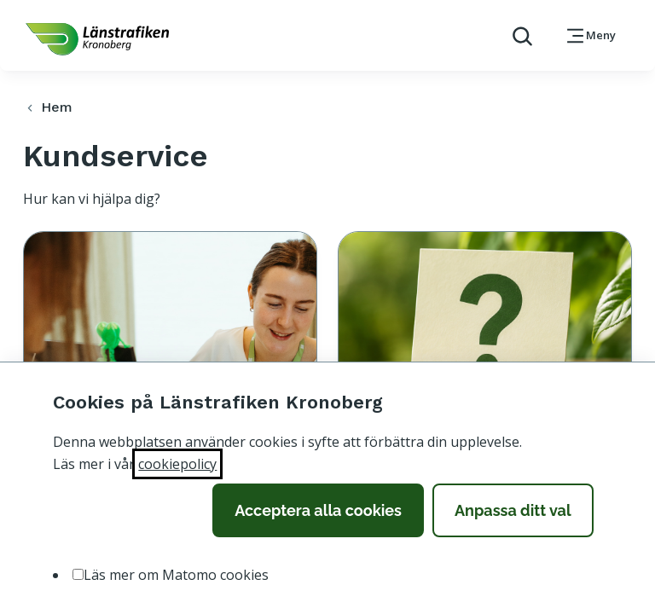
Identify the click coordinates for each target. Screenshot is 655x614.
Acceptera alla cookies (318, 510)
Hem (47, 107)
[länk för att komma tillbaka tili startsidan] (97, 39)
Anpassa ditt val (513, 510)
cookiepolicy (177, 464)
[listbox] (327, 576)
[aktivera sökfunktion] (515, 35)
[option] (78, 574)
